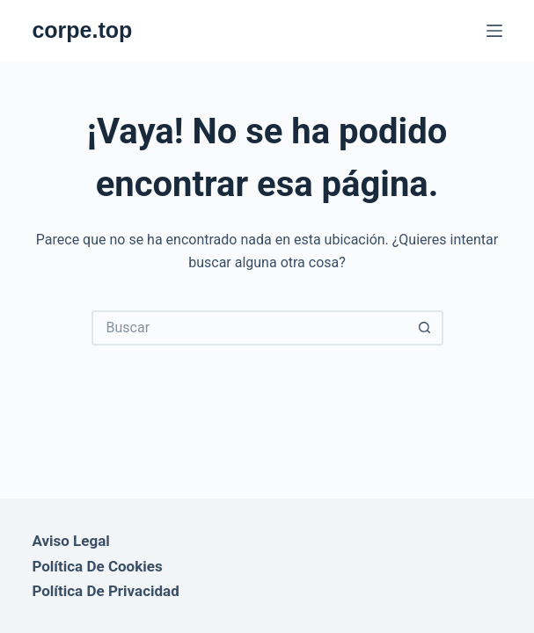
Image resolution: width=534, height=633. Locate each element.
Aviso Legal (70, 541)
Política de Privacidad (105, 591)
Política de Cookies (97, 566)
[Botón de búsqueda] (425, 328)
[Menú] (494, 31)
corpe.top (82, 30)
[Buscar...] (249, 328)
